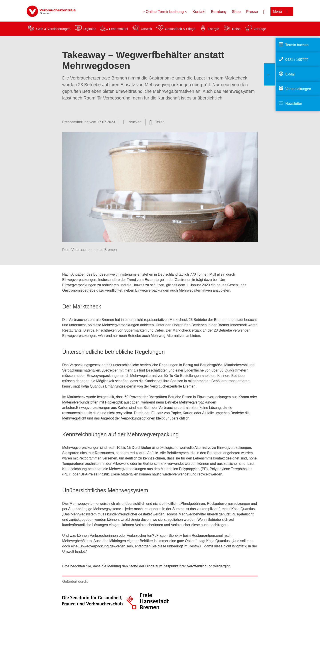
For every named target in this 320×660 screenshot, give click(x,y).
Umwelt (146, 29)
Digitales (89, 29)
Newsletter (293, 103)
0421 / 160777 (296, 60)
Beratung (218, 12)
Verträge (260, 29)
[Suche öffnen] (264, 11)
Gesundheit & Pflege (180, 29)
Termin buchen (297, 45)
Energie (213, 29)
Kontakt (198, 12)
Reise (236, 29)
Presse (252, 12)
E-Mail (290, 74)
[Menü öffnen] (281, 11)
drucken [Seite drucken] (135, 122)
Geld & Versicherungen (53, 29)
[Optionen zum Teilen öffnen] (156, 122)
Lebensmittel (118, 29)
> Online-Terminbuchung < (164, 12)
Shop (236, 12)
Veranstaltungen (298, 89)
